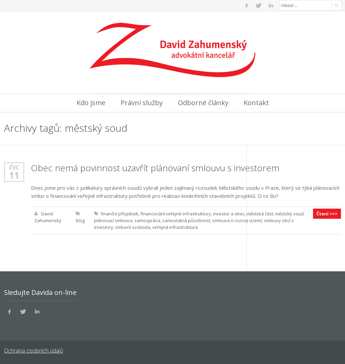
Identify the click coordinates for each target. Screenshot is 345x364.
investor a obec (229, 214)
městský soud (289, 214)
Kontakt (256, 102)
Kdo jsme (90, 102)
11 (14, 175)
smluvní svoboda (132, 227)
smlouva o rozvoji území (237, 220)
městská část (260, 214)
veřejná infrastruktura (175, 227)
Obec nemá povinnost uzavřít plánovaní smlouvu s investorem (155, 168)
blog (80, 220)
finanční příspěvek (119, 214)
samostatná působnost (186, 220)
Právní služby (142, 102)
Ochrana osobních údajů (33, 350)
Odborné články (203, 102)
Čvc (14, 167)
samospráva (147, 220)
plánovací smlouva (113, 220)
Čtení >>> (327, 214)
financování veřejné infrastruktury (175, 214)
